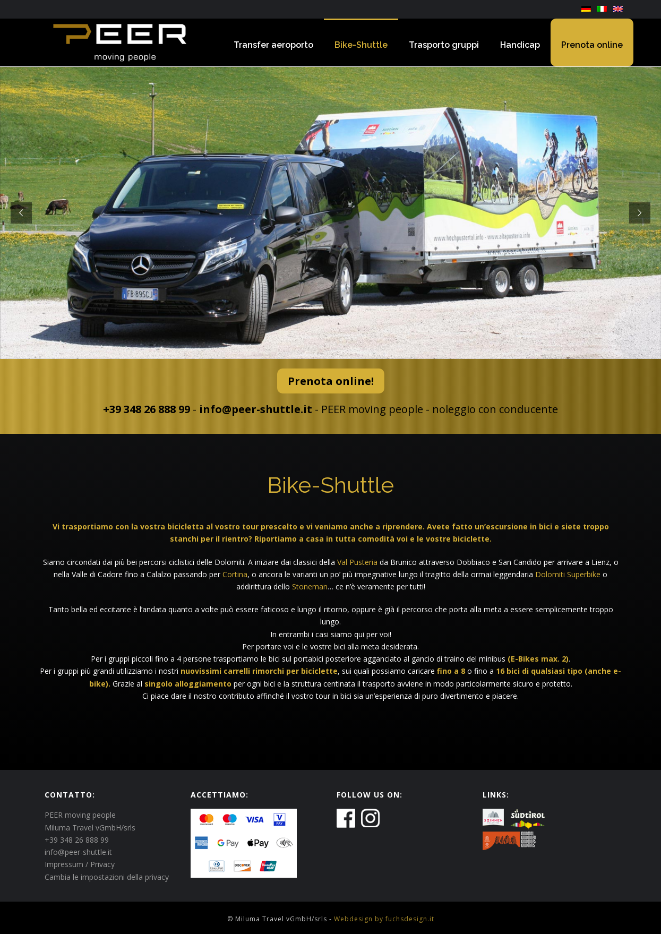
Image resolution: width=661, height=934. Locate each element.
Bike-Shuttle (361, 45)
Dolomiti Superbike (567, 574)
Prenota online (592, 45)
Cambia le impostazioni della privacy (107, 877)
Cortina (234, 574)
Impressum (64, 864)
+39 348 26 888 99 (146, 409)
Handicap (520, 45)
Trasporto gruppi (444, 45)
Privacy (102, 864)
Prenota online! (331, 381)
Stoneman (310, 586)
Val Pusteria (357, 562)
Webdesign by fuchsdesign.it (384, 918)
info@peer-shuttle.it (255, 409)
